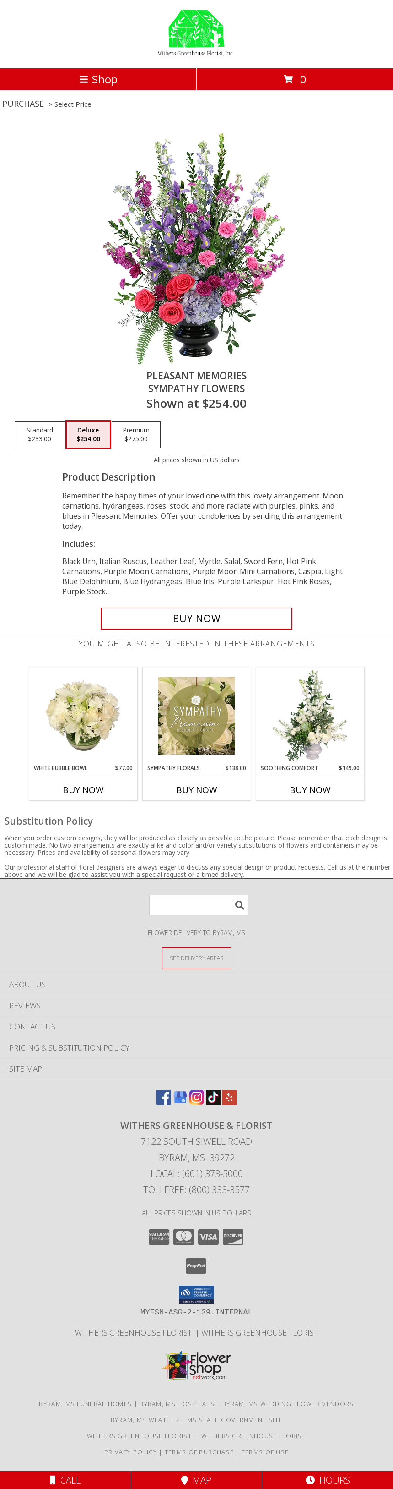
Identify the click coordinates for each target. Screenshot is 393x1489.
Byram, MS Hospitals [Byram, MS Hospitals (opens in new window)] (177, 1404)
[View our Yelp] (229, 1101)
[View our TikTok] (213, 1101)
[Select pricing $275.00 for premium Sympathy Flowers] (136, 435)
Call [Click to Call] (65, 1480)
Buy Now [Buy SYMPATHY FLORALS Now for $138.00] (196, 790)
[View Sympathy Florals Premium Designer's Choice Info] (196, 715)
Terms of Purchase (199, 1452)
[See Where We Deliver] (196, 957)
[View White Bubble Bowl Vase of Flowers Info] (83, 715)
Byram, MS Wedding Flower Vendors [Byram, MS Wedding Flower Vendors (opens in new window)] (288, 1404)
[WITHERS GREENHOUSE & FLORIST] (196, 54)
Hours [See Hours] (328, 1480)
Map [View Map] (196, 1480)
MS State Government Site (234, 1420)
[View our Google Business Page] (180, 1101)
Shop (98, 79)
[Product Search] (198, 905)
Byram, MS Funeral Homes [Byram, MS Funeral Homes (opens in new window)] (85, 1404)
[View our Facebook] (163, 1101)
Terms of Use (265, 1452)
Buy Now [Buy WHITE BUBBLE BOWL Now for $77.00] (83, 790)
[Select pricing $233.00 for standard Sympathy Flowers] (40, 435)
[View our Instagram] (196, 1101)
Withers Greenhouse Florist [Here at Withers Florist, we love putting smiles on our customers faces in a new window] (135, 1332)
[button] (196, 1295)
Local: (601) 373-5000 (197, 1173)
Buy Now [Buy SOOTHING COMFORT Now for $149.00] (310, 790)
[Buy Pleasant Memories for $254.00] (197, 619)
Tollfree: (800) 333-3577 (196, 1189)
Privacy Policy (130, 1452)
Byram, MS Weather (145, 1420)
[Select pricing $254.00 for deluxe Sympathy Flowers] (88, 435)
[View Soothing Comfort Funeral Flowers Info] (310, 715)
